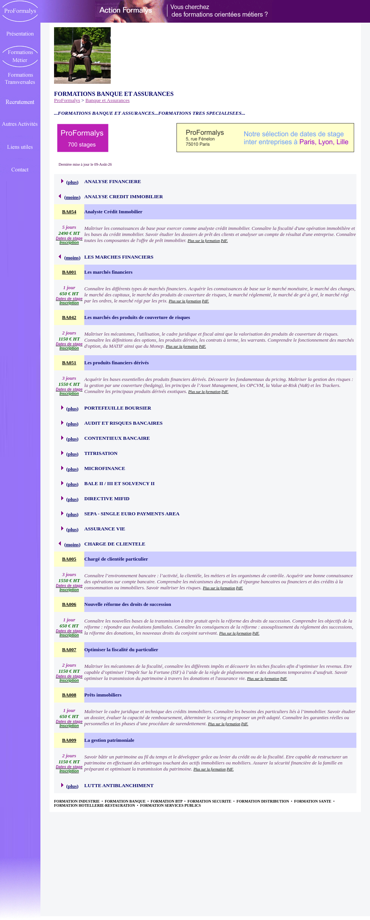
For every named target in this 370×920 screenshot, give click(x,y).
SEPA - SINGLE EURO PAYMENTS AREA (132, 513)
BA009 (69, 740)
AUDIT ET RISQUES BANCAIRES (123, 423)
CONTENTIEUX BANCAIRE (117, 438)
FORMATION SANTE (313, 801)
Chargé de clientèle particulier (116, 559)
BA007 (69, 649)
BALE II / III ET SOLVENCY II (119, 483)
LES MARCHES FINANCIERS (118, 257)
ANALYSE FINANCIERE (112, 181)
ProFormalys (67, 100)
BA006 (69, 604)
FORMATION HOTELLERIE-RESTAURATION (95, 805)
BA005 (69, 559)
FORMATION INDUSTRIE (77, 801)
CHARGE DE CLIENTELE (114, 544)
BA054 (69, 211)
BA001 (69, 272)
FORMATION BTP (167, 801)
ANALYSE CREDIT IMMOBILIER (123, 196)
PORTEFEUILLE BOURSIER (117, 408)
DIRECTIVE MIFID (107, 498)
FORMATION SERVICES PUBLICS (170, 805)
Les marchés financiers (108, 272)
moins (72, 197)
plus (72, 182)
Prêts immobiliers (103, 695)
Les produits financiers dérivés (116, 362)
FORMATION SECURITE (209, 801)
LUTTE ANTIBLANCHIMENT (118, 785)
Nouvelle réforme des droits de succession (127, 604)
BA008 (69, 695)
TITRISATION (101, 453)
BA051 (69, 362)
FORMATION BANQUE (125, 801)
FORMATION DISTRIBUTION (263, 801)
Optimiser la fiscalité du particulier (121, 649)
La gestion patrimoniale (109, 740)
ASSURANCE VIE (104, 529)
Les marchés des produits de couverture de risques (137, 317)
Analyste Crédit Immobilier (113, 211)
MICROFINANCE (104, 468)
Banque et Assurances (107, 100)
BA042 (69, 317)
